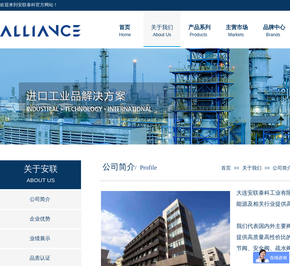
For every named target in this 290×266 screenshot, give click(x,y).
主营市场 (237, 27)
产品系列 (199, 27)
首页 (124, 27)
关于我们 (252, 168)
